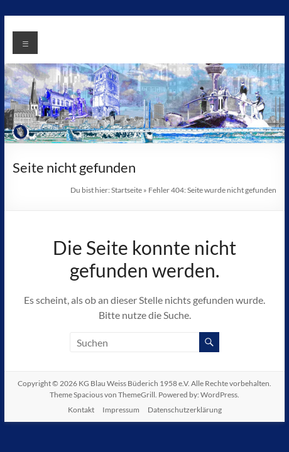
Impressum (120, 409)
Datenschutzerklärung (185, 409)
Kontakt (81, 409)
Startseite (126, 190)
